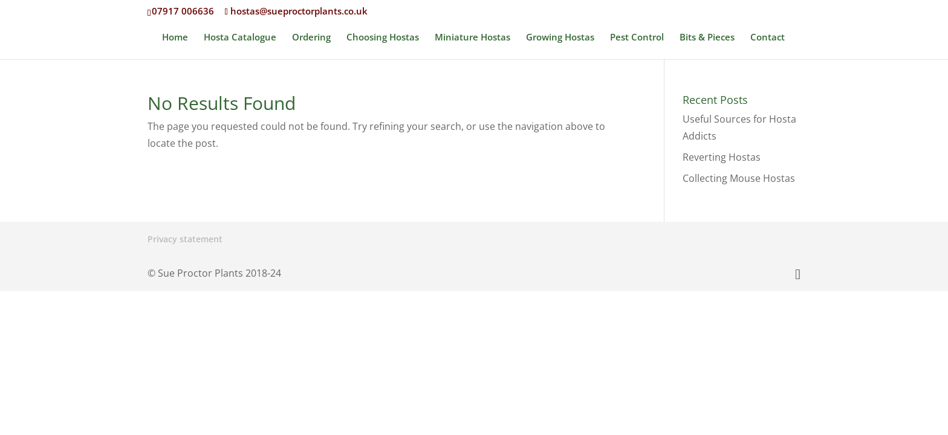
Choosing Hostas (382, 38)
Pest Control (637, 38)
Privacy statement (185, 239)
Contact (767, 38)
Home (175, 38)
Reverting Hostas (722, 157)
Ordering (311, 38)
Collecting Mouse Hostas (739, 178)
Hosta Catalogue (240, 38)
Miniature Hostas (472, 38)
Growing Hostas (560, 38)
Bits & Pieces (707, 38)
